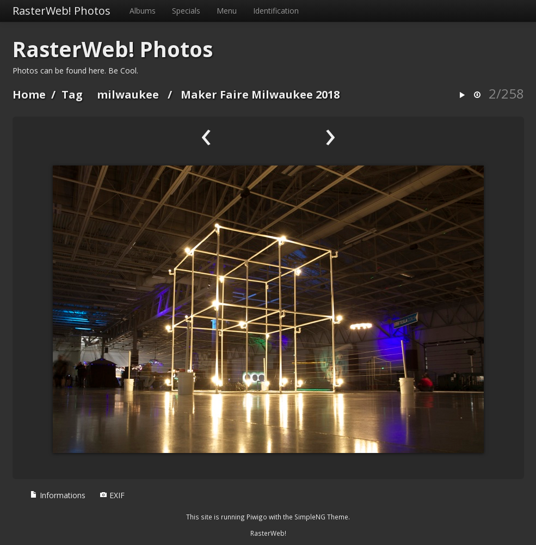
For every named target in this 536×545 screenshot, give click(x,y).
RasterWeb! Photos (61, 10)
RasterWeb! (268, 533)
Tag (72, 94)
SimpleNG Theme (321, 516)
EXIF (112, 495)
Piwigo (257, 516)
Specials (186, 10)
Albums (143, 10)
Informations (57, 495)
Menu (227, 10)
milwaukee (128, 94)
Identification (276, 10)
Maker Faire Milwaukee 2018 (260, 94)
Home (29, 94)
